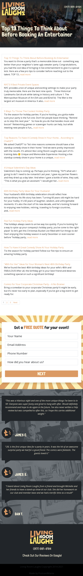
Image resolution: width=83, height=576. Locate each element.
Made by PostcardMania (41, 573)
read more (25, 74)
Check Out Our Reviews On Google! (41, 555)
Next (15, 302)
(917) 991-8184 (72, 7)
